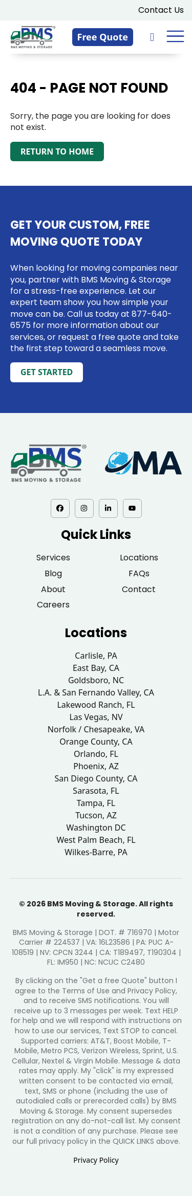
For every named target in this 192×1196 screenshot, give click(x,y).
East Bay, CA (96, 667)
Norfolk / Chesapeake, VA (96, 729)
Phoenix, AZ (96, 766)
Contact (139, 589)
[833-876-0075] (153, 36)
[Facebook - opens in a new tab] (60, 508)
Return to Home (57, 151)
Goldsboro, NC (96, 680)
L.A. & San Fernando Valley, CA (96, 692)
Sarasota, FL (96, 790)
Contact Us (161, 10)
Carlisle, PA (96, 655)
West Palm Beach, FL (95, 839)
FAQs (139, 573)
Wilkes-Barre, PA (96, 852)
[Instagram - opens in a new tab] (84, 508)
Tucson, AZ (96, 815)
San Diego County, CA (96, 778)
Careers (53, 605)
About (53, 589)
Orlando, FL (96, 753)
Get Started (46, 372)
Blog (53, 573)
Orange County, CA (95, 741)
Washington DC (95, 827)
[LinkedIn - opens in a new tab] (108, 508)
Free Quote (103, 37)
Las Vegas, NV (95, 717)
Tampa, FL (96, 803)
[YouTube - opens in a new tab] (132, 508)
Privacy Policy (95, 1160)
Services (53, 557)
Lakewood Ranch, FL (96, 704)
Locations (139, 557)
